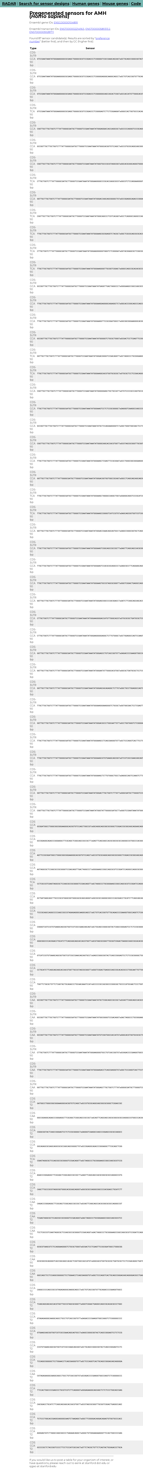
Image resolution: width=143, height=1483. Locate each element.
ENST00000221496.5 (72, 29)
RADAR (9, 3)
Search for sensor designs (44, 3)
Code (136, 3)
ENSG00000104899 (66, 22)
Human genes (85, 3)
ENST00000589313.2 (97, 29)
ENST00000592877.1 (41, 32)
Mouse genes (115, 3)
